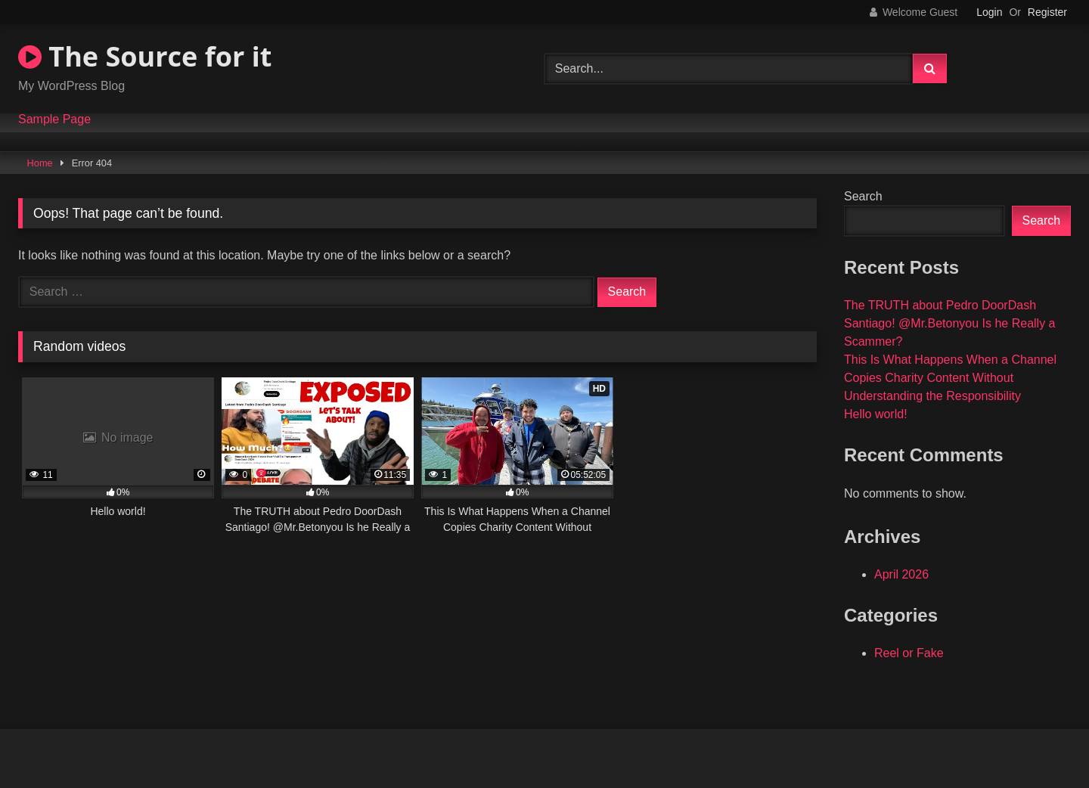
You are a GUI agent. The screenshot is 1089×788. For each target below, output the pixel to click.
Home (40, 163)
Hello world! (876, 414)
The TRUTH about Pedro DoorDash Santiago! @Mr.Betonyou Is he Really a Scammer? (950, 323)
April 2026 (901, 574)
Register (1047, 12)
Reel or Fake (909, 653)
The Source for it (144, 56)
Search (863, 196)
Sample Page (54, 119)
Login (989, 12)
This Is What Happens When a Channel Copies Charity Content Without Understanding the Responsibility (950, 377)
